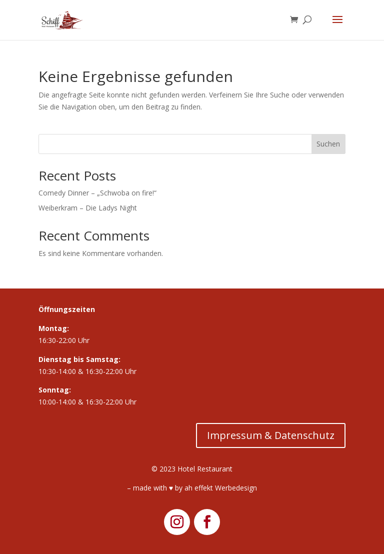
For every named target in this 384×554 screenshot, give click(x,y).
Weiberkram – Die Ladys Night (87, 207)
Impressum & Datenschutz (270, 435)
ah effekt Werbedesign (220, 487)
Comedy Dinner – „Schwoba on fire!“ (97, 193)
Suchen (328, 143)
